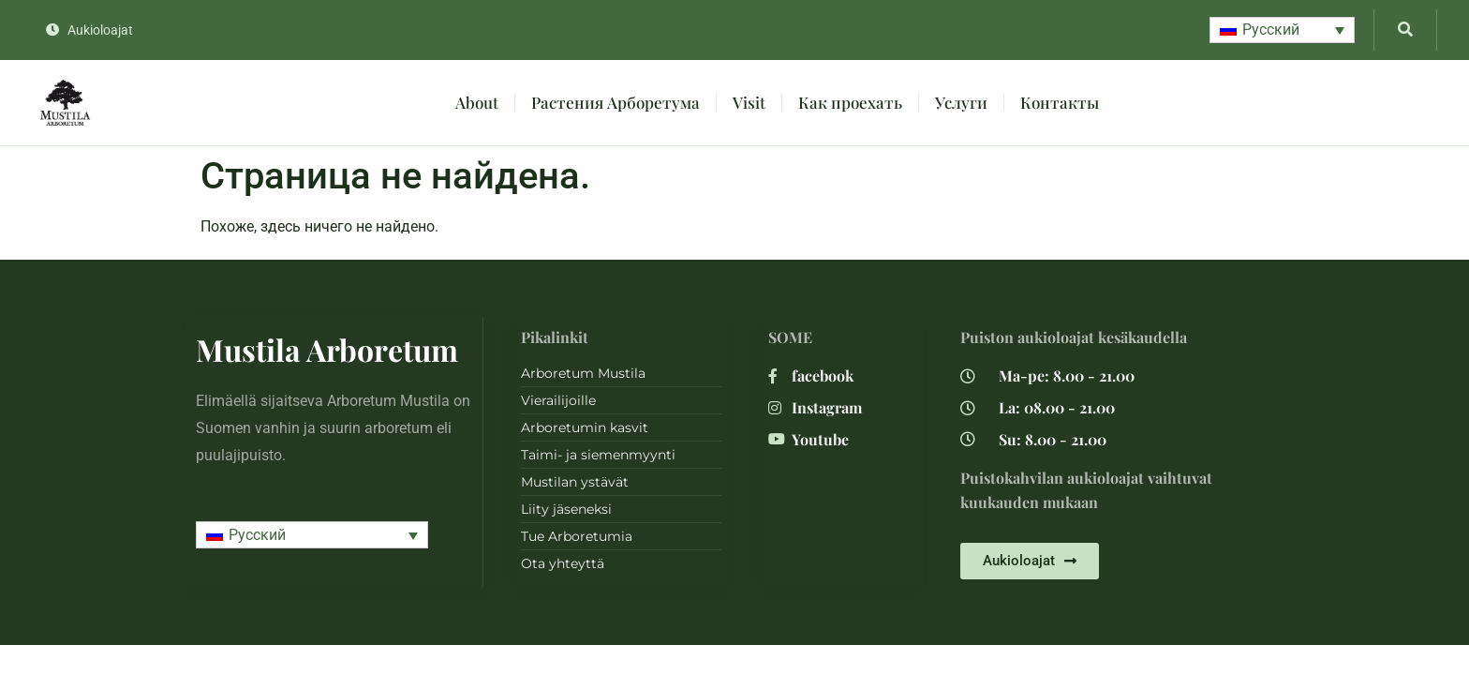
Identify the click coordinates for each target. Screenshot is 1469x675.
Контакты (1059, 102)
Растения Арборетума (615, 102)
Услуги (961, 102)
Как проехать (850, 102)
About (476, 102)
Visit (749, 102)
